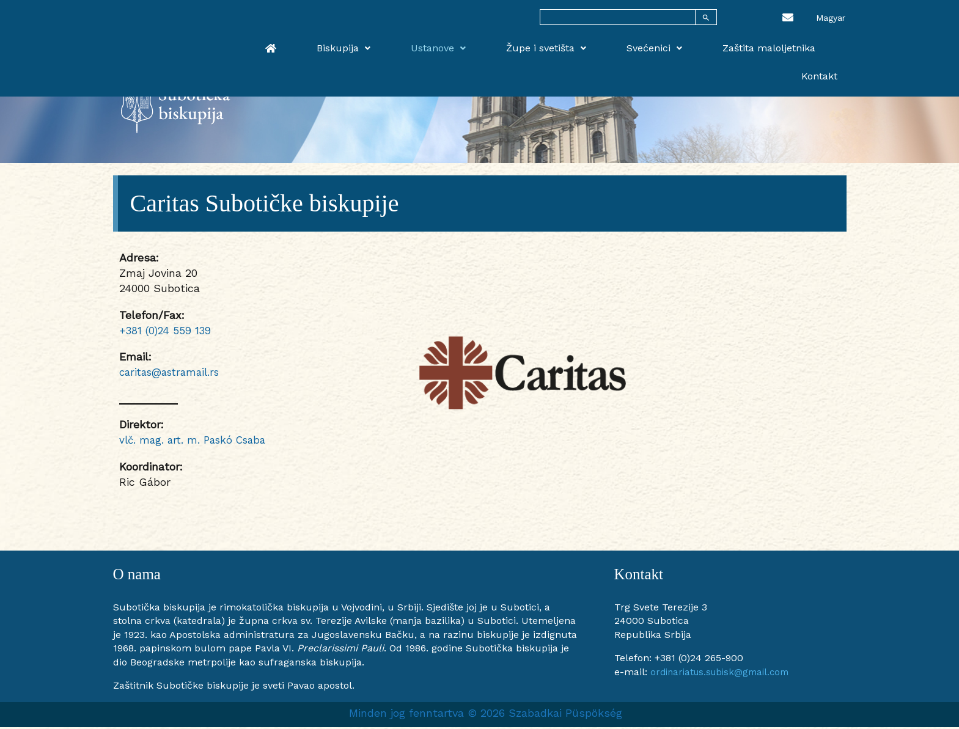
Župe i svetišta (556, 43)
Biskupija (390, 43)
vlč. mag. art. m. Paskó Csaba (196, 441)
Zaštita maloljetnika (742, 43)
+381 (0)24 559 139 (167, 332)
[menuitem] (830, 17)
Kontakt (828, 43)
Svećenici (646, 43)
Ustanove (466, 43)
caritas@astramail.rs (174, 373)
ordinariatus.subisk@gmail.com (724, 674)
